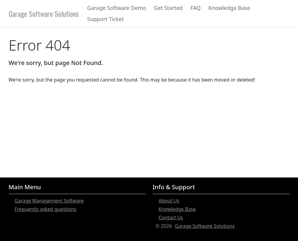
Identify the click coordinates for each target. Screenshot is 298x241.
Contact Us (171, 217)
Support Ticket (105, 19)
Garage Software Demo (116, 7)
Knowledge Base (229, 7)
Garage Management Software (49, 200)
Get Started (168, 7)
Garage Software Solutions (44, 13)
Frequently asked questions (46, 209)
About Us (169, 200)
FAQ (195, 7)
